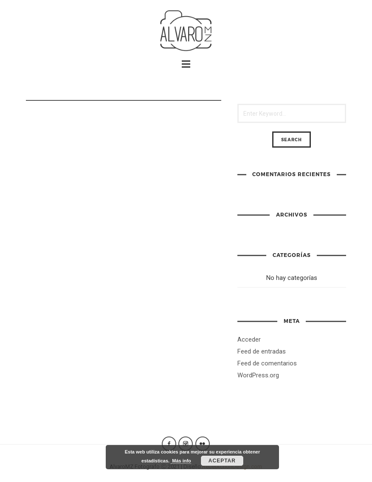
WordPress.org (258, 375)
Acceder (249, 339)
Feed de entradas (261, 351)
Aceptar (222, 461)
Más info (181, 460)
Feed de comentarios (267, 363)
